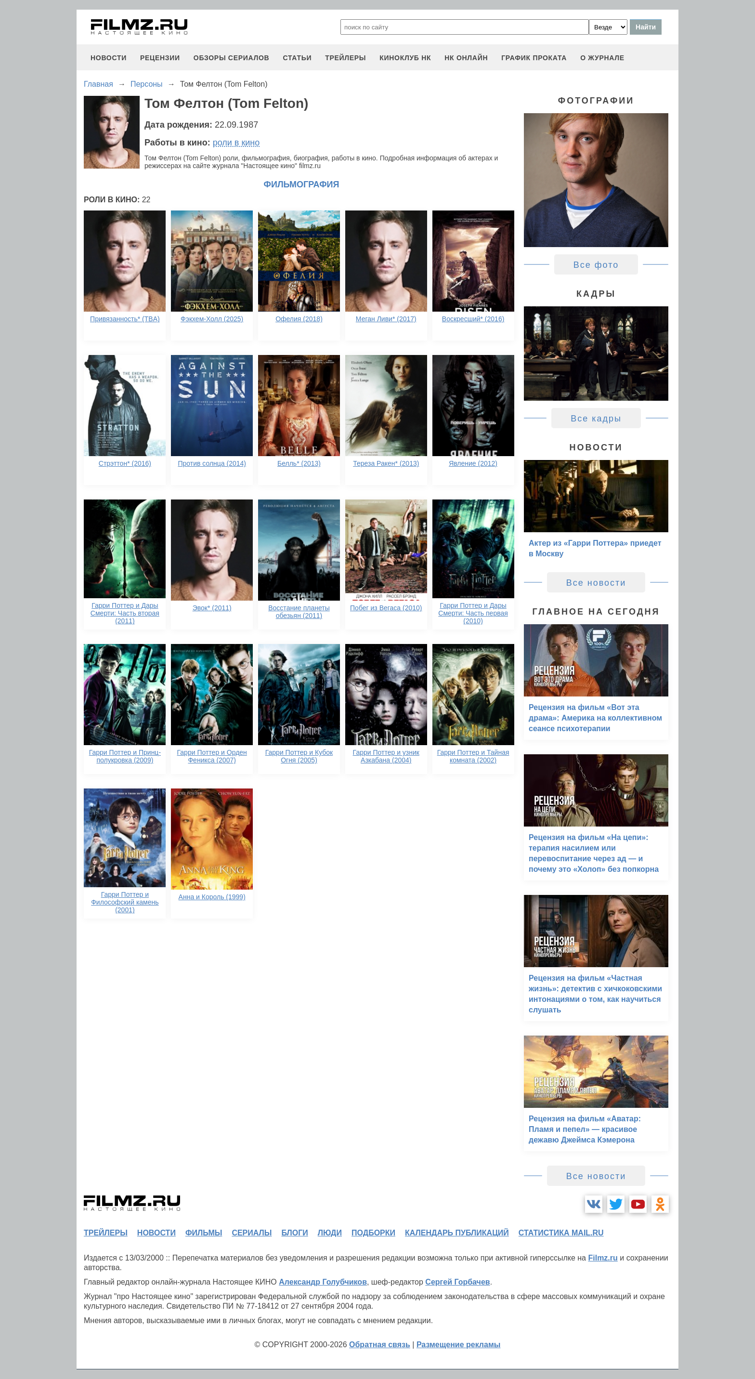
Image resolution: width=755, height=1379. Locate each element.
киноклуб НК (405, 58)
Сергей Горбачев (457, 1282)
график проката (534, 58)
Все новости (596, 583)
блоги (294, 1233)
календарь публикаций (457, 1233)
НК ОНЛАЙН (466, 58)
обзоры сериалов (232, 58)
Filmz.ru (602, 1258)
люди (330, 1233)
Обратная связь (379, 1344)
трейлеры (345, 58)
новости (109, 58)
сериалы (252, 1233)
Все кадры (596, 418)
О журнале (602, 58)
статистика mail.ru (561, 1233)
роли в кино (236, 142)
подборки (373, 1233)
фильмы (203, 1233)
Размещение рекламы (459, 1344)
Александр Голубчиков (323, 1282)
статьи (297, 58)
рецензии (160, 58)
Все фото (596, 265)
